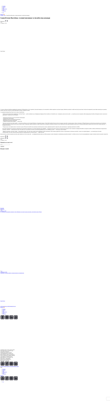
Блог (3, 9)
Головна (4, 6)
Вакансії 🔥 (2, 14)
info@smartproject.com (12, 306)
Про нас (4, 370)
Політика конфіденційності (5, 366)
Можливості (5, 8)
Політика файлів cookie (14, 366)
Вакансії (1, 375)
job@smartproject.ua (3, 306)
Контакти (4, 10)
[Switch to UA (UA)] (3, 12)
